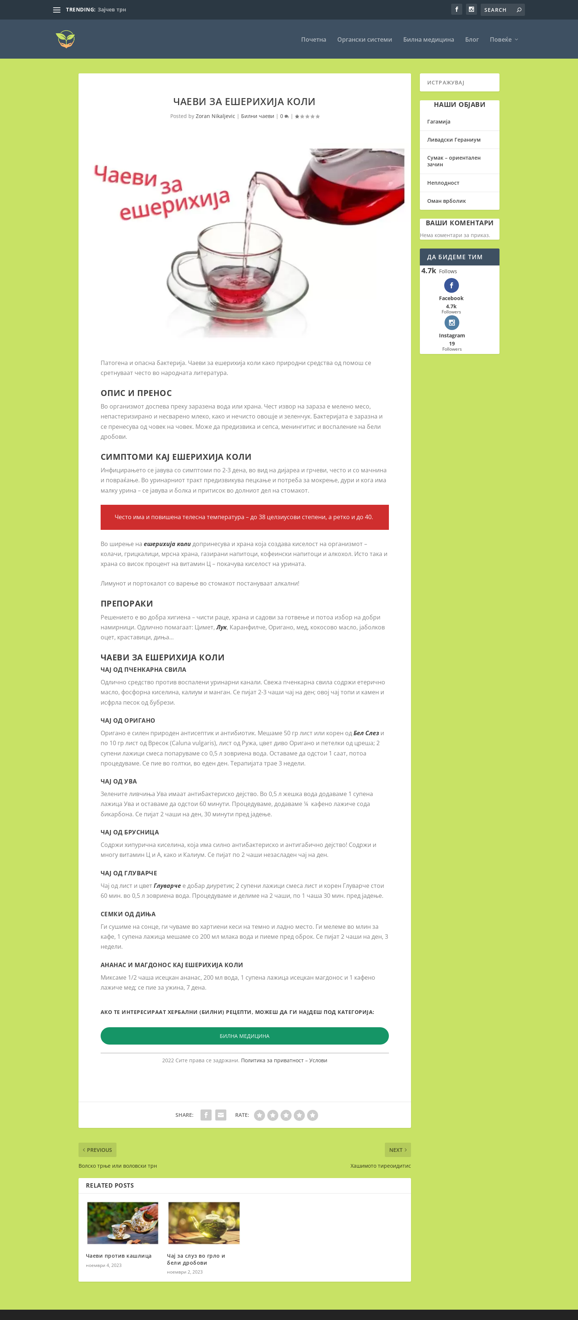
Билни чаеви (257, 115)
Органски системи (364, 39)
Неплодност (443, 181)
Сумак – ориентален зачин (454, 160)
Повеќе (501, 39)
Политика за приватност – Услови (284, 1059)
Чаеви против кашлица (119, 1255)
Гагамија (438, 120)
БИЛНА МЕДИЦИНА (244, 1035)
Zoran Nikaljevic (215, 115)
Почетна (313, 39)
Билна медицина (428, 39)
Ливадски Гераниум (454, 139)
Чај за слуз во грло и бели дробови (196, 1258)
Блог (472, 39)
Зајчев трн (112, 9)
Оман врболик (446, 200)
